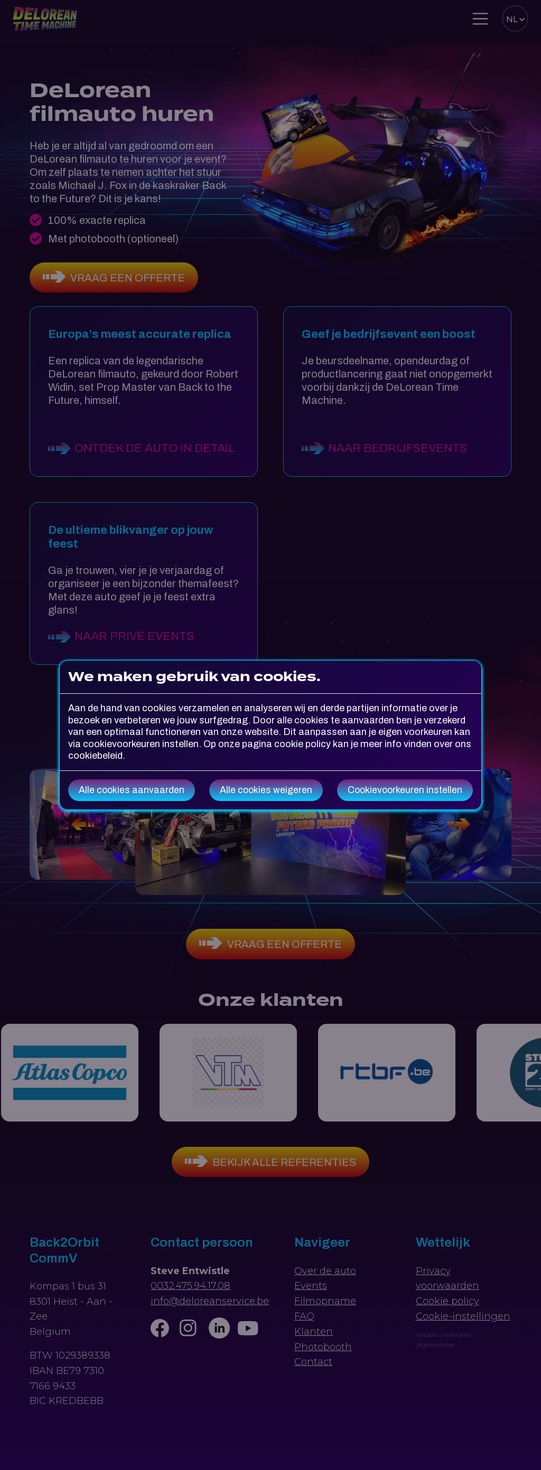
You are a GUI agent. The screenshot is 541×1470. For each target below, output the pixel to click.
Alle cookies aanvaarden (131, 790)
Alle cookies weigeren (266, 790)
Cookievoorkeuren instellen (405, 790)
